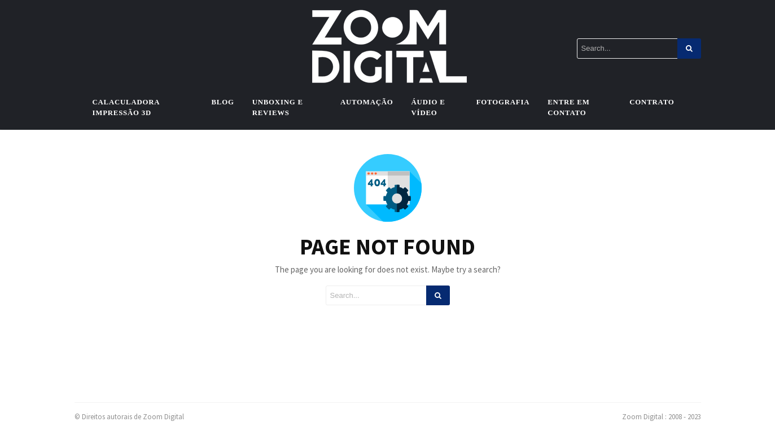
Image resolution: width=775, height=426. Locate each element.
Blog (223, 102)
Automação (366, 102)
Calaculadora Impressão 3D (126, 107)
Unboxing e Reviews (277, 107)
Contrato (651, 102)
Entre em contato (568, 107)
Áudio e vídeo (428, 107)
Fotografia (503, 102)
